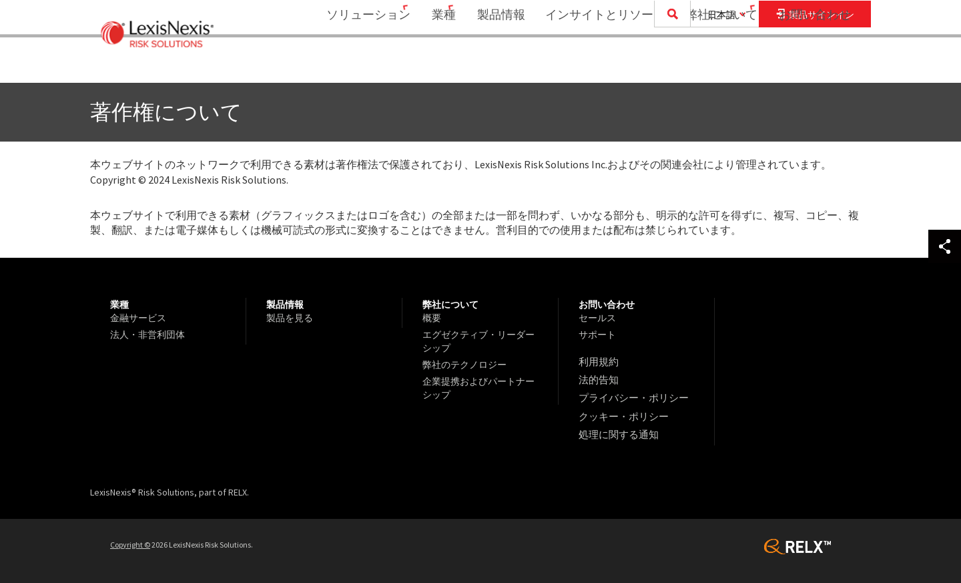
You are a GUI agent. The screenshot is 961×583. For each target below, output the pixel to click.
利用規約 (597, 361)
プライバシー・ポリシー (630, 395)
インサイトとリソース (597, 63)
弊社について (713, 63)
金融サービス (138, 318)
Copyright (130, 537)
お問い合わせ (815, 63)
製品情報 (492, 63)
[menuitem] (347, 64)
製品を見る (289, 318)
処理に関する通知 (616, 428)
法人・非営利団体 (147, 335)
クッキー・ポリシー (621, 411)
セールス (597, 318)
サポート (597, 335)
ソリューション (342, 63)
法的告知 (597, 378)
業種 (426, 63)
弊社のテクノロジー (464, 365)
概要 (431, 318)
